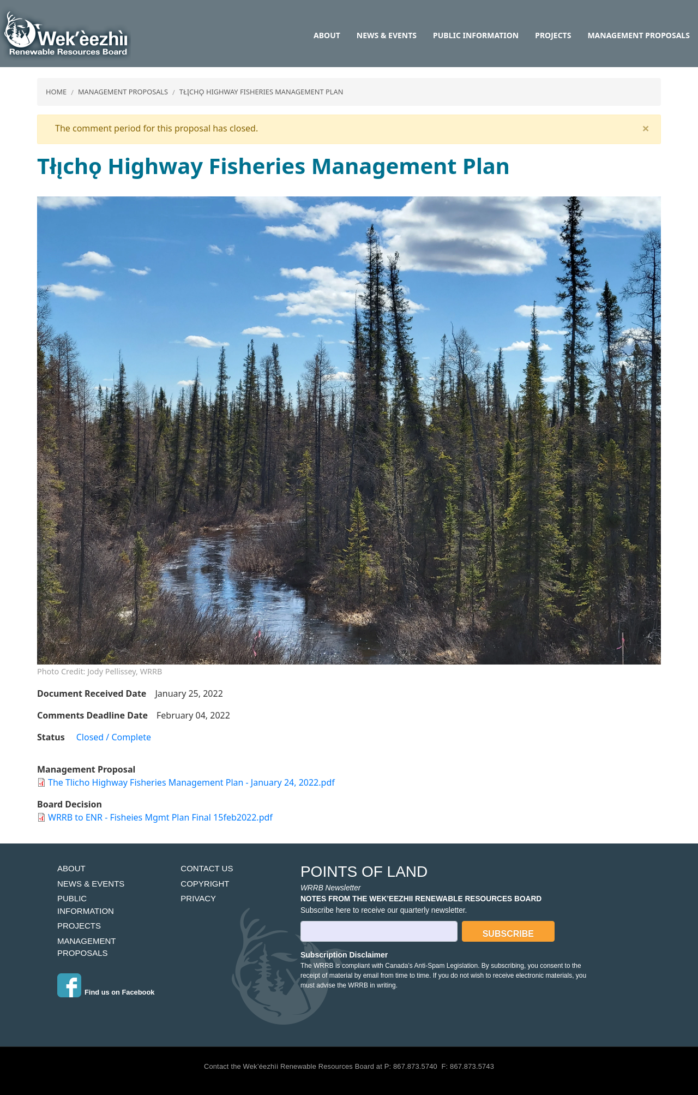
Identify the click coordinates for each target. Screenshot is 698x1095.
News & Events (387, 35)
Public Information (476, 35)
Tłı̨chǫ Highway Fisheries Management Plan (261, 92)
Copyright (204, 883)
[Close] (645, 128)
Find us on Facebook (119, 992)
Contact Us (206, 868)
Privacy (198, 898)
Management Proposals (638, 35)
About (327, 35)
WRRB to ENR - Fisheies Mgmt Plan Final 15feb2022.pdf (160, 817)
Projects (553, 35)
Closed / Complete (113, 737)
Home (56, 92)
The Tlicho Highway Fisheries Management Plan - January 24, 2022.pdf (191, 782)
